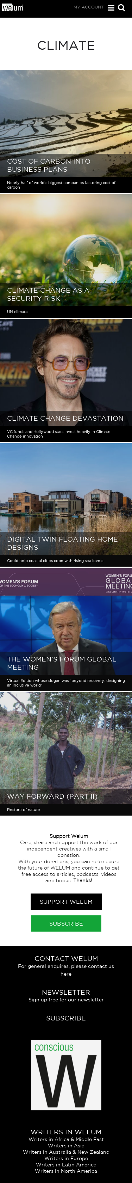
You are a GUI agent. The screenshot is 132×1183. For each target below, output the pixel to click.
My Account (89, 7)
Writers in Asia (66, 1145)
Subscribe (66, 923)
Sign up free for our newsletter (66, 999)
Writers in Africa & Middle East (66, 1139)
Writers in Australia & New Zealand (66, 1152)
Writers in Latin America (66, 1164)
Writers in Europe (66, 1158)
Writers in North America (66, 1171)
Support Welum (66, 901)
